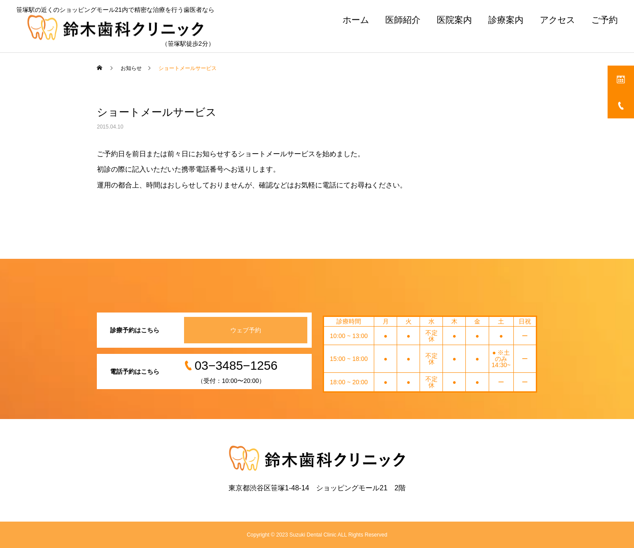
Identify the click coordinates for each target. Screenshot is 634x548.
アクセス (557, 20)
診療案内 (505, 20)
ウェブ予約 (245, 330)
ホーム (356, 20)
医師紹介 (402, 20)
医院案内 (454, 20)
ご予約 (604, 20)
